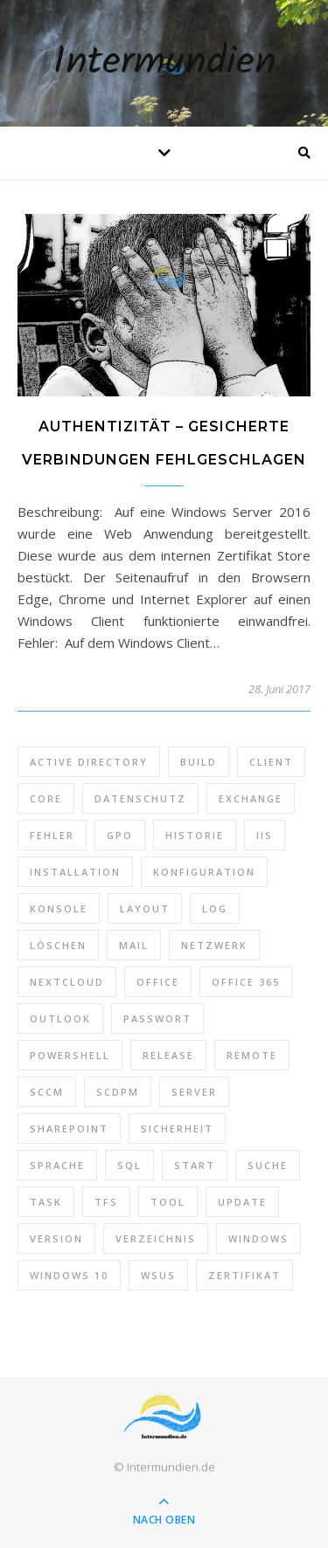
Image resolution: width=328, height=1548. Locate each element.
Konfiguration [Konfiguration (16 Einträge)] (204, 871)
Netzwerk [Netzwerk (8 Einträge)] (214, 945)
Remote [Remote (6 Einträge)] (252, 1055)
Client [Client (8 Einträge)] (271, 761)
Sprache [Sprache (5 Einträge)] (57, 1165)
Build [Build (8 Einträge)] (198, 761)
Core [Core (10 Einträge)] (46, 798)
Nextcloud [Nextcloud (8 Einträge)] (67, 981)
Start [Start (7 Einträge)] (194, 1165)
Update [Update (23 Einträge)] (242, 1201)
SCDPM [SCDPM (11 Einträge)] (117, 1091)
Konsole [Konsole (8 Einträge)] (58, 908)
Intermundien (164, 63)
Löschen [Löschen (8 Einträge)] (58, 945)
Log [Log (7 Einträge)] (214, 908)
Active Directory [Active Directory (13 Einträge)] (89, 761)
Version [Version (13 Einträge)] (56, 1238)
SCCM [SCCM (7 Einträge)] (47, 1091)
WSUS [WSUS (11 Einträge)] (158, 1275)
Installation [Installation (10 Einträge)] (75, 871)
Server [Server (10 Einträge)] (194, 1091)
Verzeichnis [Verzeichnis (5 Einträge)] (155, 1238)
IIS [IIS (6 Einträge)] (264, 835)
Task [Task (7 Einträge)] (46, 1201)
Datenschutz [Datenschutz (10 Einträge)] (140, 798)
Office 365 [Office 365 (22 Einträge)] (246, 981)
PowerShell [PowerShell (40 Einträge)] (70, 1055)
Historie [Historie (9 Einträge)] (194, 835)
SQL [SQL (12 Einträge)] (129, 1165)
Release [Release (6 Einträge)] (168, 1055)
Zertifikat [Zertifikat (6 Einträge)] (244, 1275)
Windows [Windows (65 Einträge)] (258, 1238)
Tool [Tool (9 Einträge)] (167, 1201)
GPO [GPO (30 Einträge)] (120, 835)
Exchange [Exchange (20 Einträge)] (251, 798)
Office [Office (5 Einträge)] (157, 981)
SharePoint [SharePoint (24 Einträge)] (69, 1128)
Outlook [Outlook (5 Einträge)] (60, 1018)
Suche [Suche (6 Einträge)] (268, 1165)
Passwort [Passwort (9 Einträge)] (157, 1018)
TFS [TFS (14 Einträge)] (106, 1201)
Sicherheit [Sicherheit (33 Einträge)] (177, 1128)
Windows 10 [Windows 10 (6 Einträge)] (69, 1275)
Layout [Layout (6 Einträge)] (145, 908)
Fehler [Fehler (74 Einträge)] (52, 835)
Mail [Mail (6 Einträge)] (134, 945)
